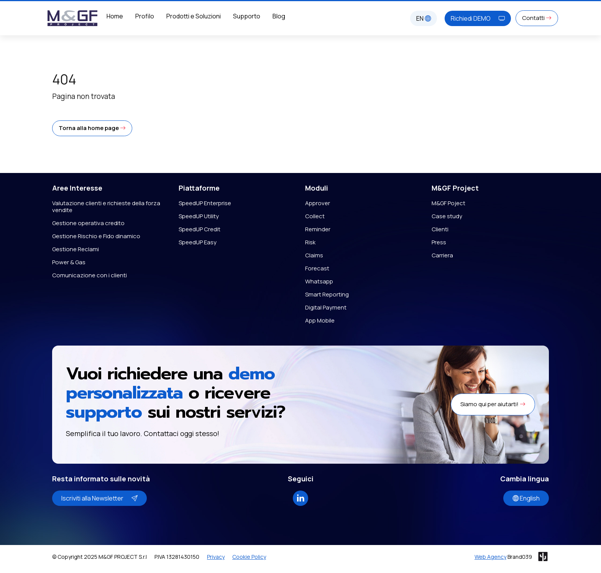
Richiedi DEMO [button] (478, 18)
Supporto (246, 16)
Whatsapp (319, 281)
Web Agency (490, 556)
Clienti (440, 229)
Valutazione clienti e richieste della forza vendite (106, 206)
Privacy (216, 556)
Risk (310, 242)
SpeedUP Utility (199, 216)
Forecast (317, 268)
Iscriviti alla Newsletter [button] (99, 498)
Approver (317, 203)
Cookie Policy (249, 556)
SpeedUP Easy (198, 242)
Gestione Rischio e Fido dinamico (96, 236)
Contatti (537, 18)
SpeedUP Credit (199, 229)
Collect (315, 216)
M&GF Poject (448, 203)
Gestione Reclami (75, 249)
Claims (314, 255)
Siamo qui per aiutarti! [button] (492, 404)
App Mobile (320, 320)
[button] (92, 128)
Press (439, 242)
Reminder (317, 229)
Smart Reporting (327, 294)
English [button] (526, 498)
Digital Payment (325, 307)
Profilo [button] (144, 16)
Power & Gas (68, 262)
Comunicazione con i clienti (89, 275)
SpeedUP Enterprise (205, 203)
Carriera (442, 255)
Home (115, 16)
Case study (447, 216)
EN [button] (423, 18)
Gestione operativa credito (88, 223)
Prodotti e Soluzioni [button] (193, 16)
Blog (279, 16)
